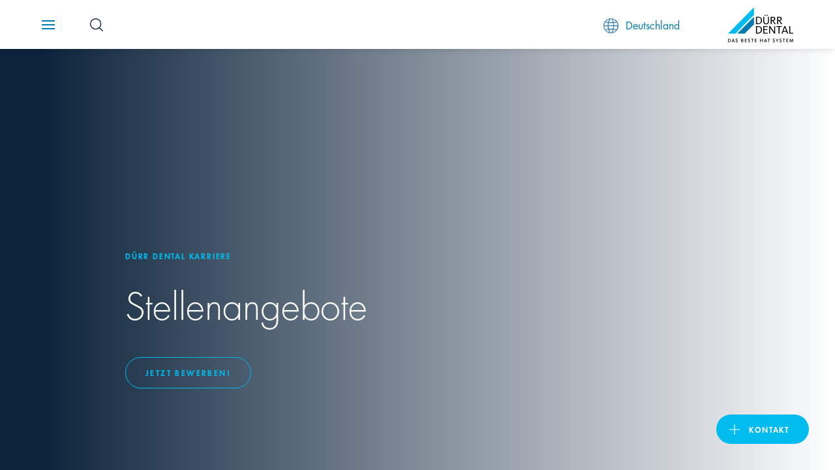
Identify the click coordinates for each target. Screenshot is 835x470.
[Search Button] (97, 25)
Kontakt (769, 429)
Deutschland (641, 25)
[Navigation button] (48, 25)
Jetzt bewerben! (188, 372)
